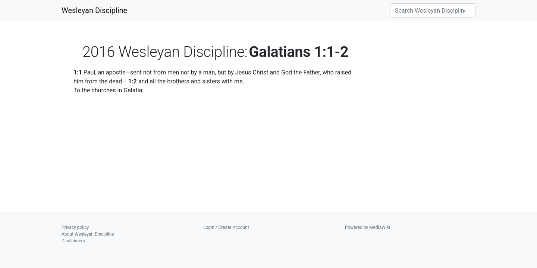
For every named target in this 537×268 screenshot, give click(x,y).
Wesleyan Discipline (94, 10)
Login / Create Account (226, 227)
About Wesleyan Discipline (88, 234)
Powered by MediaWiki (367, 227)
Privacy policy (75, 227)
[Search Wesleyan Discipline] (432, 10)
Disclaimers (73, 240)
